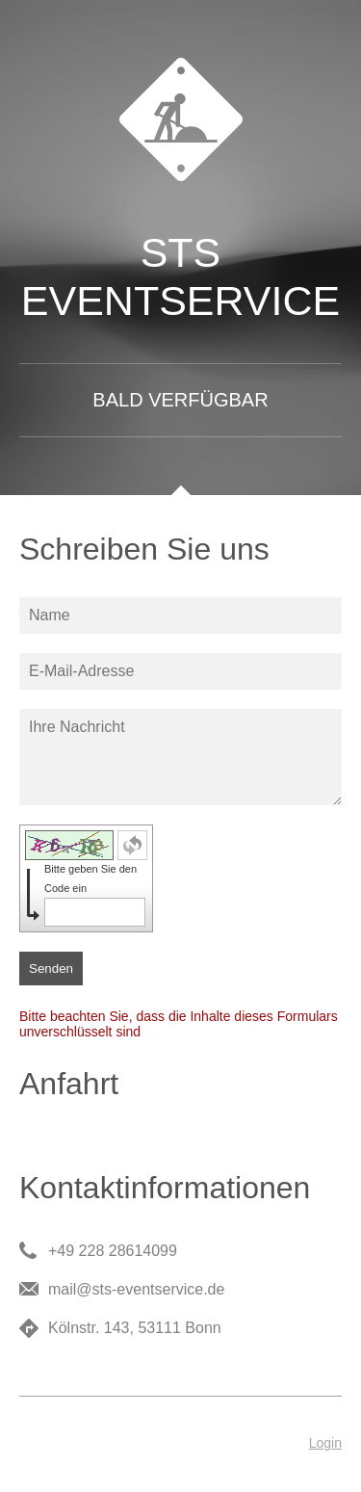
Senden (51, 968)
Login (325, 1443)
